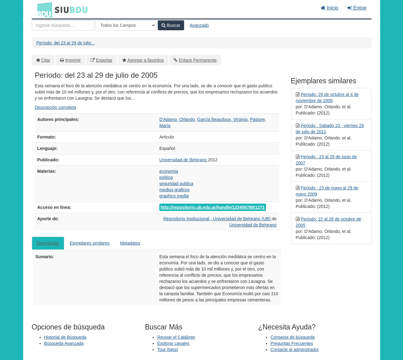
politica (166, 177)
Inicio (329, 7)
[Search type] (125, 25)
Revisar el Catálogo (176, 337)
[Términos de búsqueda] (63, 25)
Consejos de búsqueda (293, 337)
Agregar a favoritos (145, 60)
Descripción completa (55, 107)
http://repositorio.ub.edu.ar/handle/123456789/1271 (213, 207)
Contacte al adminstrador (295, 349)
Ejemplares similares (90, 243)
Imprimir (73, 60)
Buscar (171, 25)
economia (168, 171)
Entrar (357, 7)
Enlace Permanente (198, 60)
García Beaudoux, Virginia (222, 119)
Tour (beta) (167, 349)
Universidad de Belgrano (183, 159)
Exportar (104, 60)
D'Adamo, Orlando (177, 119)
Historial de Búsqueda (65, 337)
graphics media (174, 195)
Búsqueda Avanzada (64, 343)
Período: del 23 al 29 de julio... (65, 42)
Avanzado (199, 25)
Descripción (48, 243)
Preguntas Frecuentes (292, 343)
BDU (43, 9)
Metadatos (130, 243)
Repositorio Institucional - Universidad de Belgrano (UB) (217, 218)
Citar (45, 60)
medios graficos (174, 189)
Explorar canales (173, 343)
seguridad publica (176, 183)
